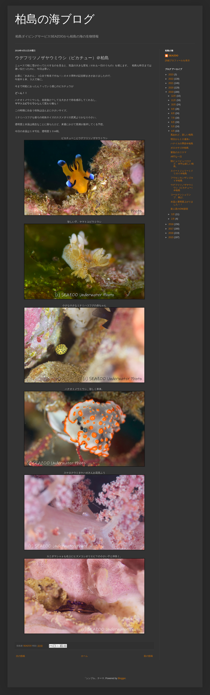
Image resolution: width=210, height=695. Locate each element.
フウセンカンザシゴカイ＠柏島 (182, 179)
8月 (173, 113)
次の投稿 (20, 656)
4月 (173, 131)
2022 (171, 79)
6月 (173, 122)
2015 (171, 237)
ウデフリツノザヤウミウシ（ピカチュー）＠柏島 (182, 188)
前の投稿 (148, 656)
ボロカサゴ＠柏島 (180, 147)
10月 (174, 104)
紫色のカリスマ (178, 152)
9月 (173, 109)
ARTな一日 (176, 156)
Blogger (122, 678)
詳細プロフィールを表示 (177, 60)
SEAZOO (173, 55)
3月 (173, 214)
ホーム (84, 656)
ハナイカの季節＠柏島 (182, 143)
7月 (173, 118)
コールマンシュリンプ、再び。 (181, 196)
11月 (174, 100)
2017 (171, 228)
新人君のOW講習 (179, 209)
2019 (171, 92)
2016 (171, 233)
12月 (174, 96)
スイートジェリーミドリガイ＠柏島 (182, 172)
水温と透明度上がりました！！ (182, 203)
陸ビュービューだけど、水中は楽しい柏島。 (182, 164)
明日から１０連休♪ (180, 139)
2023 (171, 74)
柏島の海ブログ (54, 19)
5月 (173, 126)
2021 (171, 83)
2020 (171, 87)
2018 (171, 224)
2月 (173, 218)
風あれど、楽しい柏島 (182, 134)
